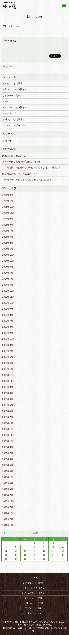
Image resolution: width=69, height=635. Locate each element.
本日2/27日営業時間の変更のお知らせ (21, 161)
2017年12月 (8, 513)
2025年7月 (7, 230)
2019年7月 (7, 495)
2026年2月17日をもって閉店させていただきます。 (28, 179)
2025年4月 (7, 237)
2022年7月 (7, 351)
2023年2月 (7, 333)
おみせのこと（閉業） (13, 83)
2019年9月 (7, 483)
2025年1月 (7, 248)
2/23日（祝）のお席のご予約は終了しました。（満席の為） (32, 167)
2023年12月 (8, 291)
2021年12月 (8, 375)
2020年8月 (7, 447)
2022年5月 (7, 357)
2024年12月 (8, 255)
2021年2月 (7, 417)
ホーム (5, 101)
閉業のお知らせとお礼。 (14, 155)
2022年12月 (8, 339)
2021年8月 (7, 393)
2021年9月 (7, 387)
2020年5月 (7, 465)
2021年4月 (7, 411)
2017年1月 (7, 525)
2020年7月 (7, 453)
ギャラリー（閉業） (12, 95)
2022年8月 (7, 345)
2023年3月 (7, 327)
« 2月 (5, 533)
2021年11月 (8, 381)
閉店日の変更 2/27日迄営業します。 (21, 173)
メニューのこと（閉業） (14, 107)
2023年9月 (7, 309)
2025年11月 (8, 212)
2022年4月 (7, 363)
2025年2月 (7, 242)
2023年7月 (7, 321)
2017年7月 (7, 519)
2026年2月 (7, 194)
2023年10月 (8, 303)
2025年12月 (8, 206)
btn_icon (7, 66)
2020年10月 (8, 441)
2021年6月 (7, 399)
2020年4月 (7, 471)
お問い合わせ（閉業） (13, 119)
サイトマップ (9, 113)
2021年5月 (7, 405)
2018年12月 (8, 501)
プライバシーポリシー (13, 125)
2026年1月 (7, 200)
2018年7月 (7, 507)
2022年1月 (7, 369)
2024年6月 (7, 273)
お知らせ (6, 140)
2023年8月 (7, 315)
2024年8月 (7, 266)
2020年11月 (8, 435)
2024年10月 (8, 260)
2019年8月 (7, 489)
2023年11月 (8, 296)
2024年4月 (7, 285)
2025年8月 (7, 224)
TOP (4, 26)
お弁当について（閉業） (14, 89)
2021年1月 (7, 423)
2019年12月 (8, 477)
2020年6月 (7, 459)
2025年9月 (7, 218)
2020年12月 (8, 429)
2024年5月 (7, 278)
